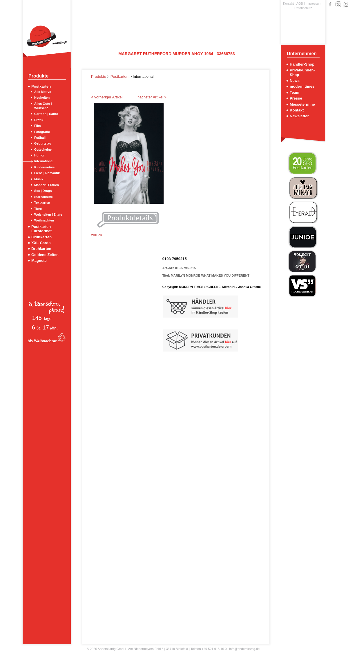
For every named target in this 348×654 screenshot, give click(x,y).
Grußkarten (41, 237)
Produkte (99, 76)
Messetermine (302, 104)
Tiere (38, 208)
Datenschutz (303, 8)
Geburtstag (42, 143)
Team (294, 92)
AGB (299, 3)
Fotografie (42, 132)
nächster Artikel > (151, 97)
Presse (296, 98)
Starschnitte (43, 197)
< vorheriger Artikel (107, 97)
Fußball (40, 137)
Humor (39, 155)
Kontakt (288, 3)
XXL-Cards (40, 243)
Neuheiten (42, 97)
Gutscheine (43, 149)
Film (37, 125)
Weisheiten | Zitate (48, 214)
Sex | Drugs (43, 190)
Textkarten (42, 202)
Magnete (39, 260)
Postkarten (41, 86)
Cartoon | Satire (46, 114)
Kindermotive (44, 167)
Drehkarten (41, 248)
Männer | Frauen (46, 185)
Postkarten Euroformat (41, 228)
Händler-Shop (302, 64)
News (295, 80)
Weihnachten (44, 220)
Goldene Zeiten (45, 255)
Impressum (313, 3)
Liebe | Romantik (47, 173)
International (43, 161)
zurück (96, 235)
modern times (302, 86)
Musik (38, 179)
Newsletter (299, 116)
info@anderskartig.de (244, 649)
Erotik (38, 120)
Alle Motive (42, 91)
